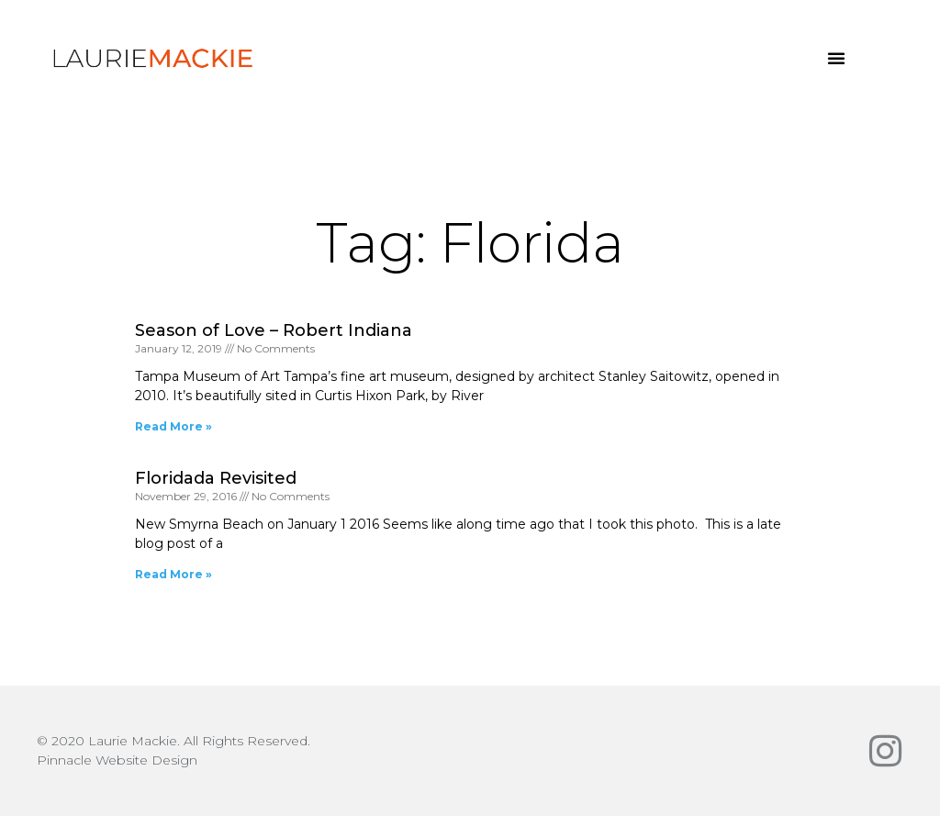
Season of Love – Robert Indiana (273, 330)
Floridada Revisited (216, 478)
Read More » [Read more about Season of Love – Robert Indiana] (173, 426)
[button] (836, 58)
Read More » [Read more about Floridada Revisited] (173, 574)
